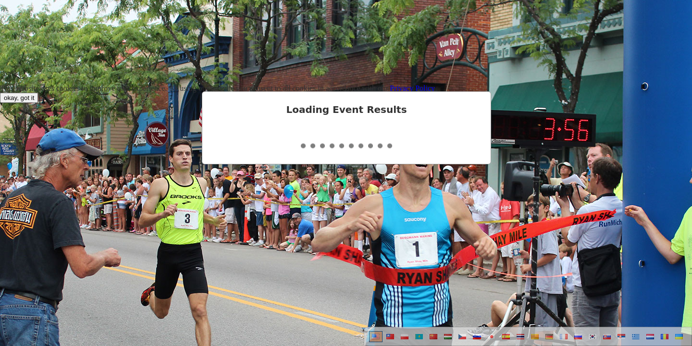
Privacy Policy (412, 88)
